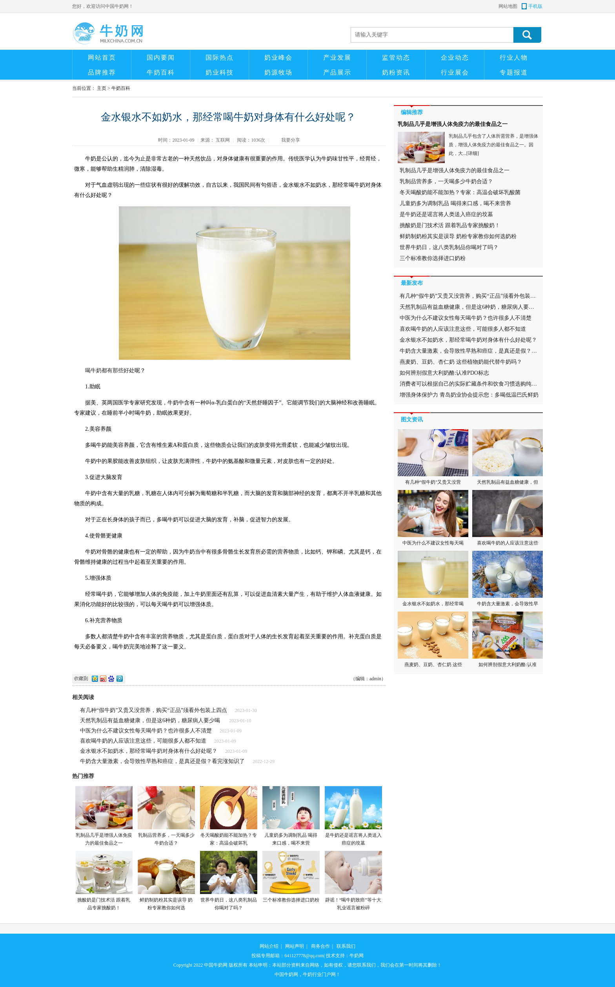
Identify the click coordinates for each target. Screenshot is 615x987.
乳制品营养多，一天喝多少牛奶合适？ (166, 816)
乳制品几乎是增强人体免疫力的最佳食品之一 (103, 816)
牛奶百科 (161, 72)
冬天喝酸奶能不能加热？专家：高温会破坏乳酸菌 (460, 192)
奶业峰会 (278, 57)
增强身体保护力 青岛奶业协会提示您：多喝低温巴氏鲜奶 (469, 395)
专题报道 (514, 72)
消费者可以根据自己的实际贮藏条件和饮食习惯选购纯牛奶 (471, 384)
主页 (101, 88)
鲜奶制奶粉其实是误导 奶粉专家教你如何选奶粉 (458, 236)
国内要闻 (161, 57)
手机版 (535, 6)
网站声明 (294, 946)
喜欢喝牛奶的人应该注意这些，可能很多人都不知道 (143, 741)
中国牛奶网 (215, 965)
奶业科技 (220, 72)
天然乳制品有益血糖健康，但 (507, 457)
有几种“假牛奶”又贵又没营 (433, 457)
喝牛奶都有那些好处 (110, 370)
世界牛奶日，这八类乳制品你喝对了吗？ (228, 881)
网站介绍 (269, 946)
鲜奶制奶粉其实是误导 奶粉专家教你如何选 (166, 881)
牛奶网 (356, 955)
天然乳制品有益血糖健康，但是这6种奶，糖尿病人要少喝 (151, 720)
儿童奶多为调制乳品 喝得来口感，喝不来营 (290, 816)
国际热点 (220, 57)
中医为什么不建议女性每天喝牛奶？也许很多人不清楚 (146, 731)
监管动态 (396, 57)
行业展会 (455, 72)
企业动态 (455, 57)
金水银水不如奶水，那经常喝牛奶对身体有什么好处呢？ (148, 751)
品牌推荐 (102, 72)
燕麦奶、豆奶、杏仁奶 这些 (433, 639)
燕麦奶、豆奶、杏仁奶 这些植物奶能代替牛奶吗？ (461, 362)
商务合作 (320, 946)
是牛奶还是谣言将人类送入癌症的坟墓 (353, 816)
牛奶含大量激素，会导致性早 (507, 578)
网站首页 (102, 57)
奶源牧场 (278, 72)
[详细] (472, 153)
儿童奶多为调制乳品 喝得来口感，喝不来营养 (455, 203)
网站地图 (508, 6)
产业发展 (337, 57)
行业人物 (514, 57)
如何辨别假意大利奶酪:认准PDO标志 (444, 373)
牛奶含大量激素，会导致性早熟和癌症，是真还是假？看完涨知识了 (162, 761)
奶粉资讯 (396, 72)
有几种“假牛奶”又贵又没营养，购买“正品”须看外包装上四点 (153, 710)
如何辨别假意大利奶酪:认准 (507, 639)
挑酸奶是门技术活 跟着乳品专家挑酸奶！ (103, 881)
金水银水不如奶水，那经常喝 (433, 578)
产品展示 (337, 72)
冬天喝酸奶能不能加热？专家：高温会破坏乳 (228, 816)
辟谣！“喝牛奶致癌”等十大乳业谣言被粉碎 (353, 881)
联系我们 (346, 946)
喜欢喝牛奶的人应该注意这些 (507, 518)
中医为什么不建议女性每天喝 (433, 518)
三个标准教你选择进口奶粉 (290, 877)
